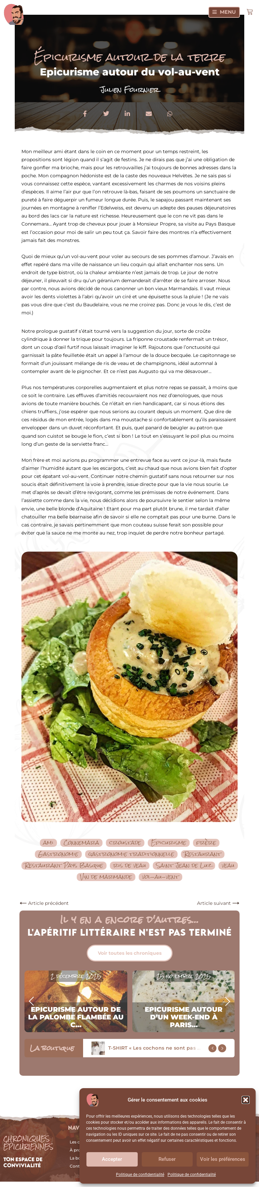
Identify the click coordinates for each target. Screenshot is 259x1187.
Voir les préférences (222, 1159)
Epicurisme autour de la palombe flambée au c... (76, 1017)
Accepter (112, 1159)
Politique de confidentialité (140, 1174)
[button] (245, 1100)
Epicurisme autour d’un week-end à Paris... (183, 1017)
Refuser (167, 1159)
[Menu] (224, 12)
